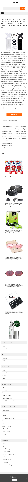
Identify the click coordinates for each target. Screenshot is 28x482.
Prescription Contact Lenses (9, 401)
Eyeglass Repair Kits (12, 120)
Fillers (3, 421)
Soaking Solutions (7, 398)
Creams (4, 415)
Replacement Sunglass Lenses (10, 465)
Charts (3, 378)
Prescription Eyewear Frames (10, 449)
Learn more (14, 114)
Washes (4, 375)
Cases (3, 387)
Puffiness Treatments (8, 429)
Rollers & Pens (6, 431)
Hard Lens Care (6, 392)
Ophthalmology (6, 361)
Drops (3, 370)
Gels (3, 423)
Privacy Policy (15, 474)
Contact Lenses (6, 349)
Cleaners (4, 390)
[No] (26, 478)
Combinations (5, 410)
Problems (4, 358)
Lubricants (5, 372)
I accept (14, 479)
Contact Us (9, 474)
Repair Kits (5, 457)
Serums (4, 434)
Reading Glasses (6, 459)
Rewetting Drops (6, 395)
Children (4, 346)
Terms (20, 474)
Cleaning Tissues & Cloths (9, 454)
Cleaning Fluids (6, 451)
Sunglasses (5, 462)
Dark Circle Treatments (8, 418)
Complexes (5, 413)
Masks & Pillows (6, 426)
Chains (4, 443)
